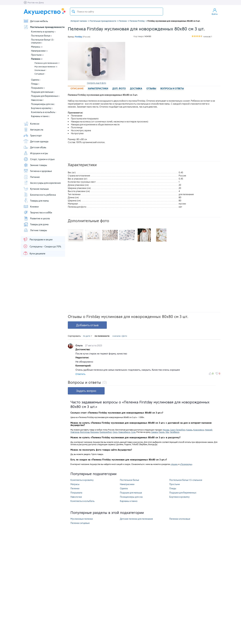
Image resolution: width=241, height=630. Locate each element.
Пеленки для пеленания (47, 63)
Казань (189, 430)
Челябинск (174, 432)
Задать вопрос (86, 390)
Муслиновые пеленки (45, 66)
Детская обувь (34, 147)
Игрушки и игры (35, 153)
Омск (115, 432)
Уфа (167, 432)
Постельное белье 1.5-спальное (185, 480)
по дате (87, 336)
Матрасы (37, 46)
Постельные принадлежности (44, 26)
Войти (215, 11)
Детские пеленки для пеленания (136, 518)
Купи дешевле (34, 253)
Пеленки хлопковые (179, 518)
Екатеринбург (106, 432)
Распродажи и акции (38, 239)
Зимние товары (35, 165)
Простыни (37, 54)
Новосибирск (124, 432)
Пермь (161, 432)
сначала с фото (119, 336)
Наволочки (37, 100)
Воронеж (94, 432)
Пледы (35, 83)
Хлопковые (40, 70)
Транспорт (32, 135)
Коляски (31, 123)
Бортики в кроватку (42, 108)
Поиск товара (73, 11)
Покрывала (38, 88)
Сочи (133, 432)
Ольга (79, 345)
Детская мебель (35, 21)
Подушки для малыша (42, 92)
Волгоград (84, 432)
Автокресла (33, 129)
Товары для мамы (36, 200)
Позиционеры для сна (43, 104)
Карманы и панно (40, 116)
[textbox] (116, 11)
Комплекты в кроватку (43, 31)
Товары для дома (35, 224)
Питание (31, 176)
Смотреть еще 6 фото (96, 83)
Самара (154, 432)
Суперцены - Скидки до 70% (42, 246)
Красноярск (198, 430)
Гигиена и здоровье (37, 170)
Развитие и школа (36, 218)
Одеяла (35, 79)
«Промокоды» (186, 464)
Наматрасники (39, 50)
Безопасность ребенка (39, 194)
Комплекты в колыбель (43, 112)
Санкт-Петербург (177, 430)
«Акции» (174, 464)
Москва (166, 430)
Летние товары (35, 230)
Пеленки (36, 59)
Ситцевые (39, 73)
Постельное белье (41, 35)
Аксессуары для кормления (42, 182)
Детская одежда (35, 141)
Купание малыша (36, 188)
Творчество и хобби (37, 212)
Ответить (80, 374)
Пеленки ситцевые (80, 523)
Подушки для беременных (45, 96)
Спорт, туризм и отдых (39, 159)
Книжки (31, 206)
